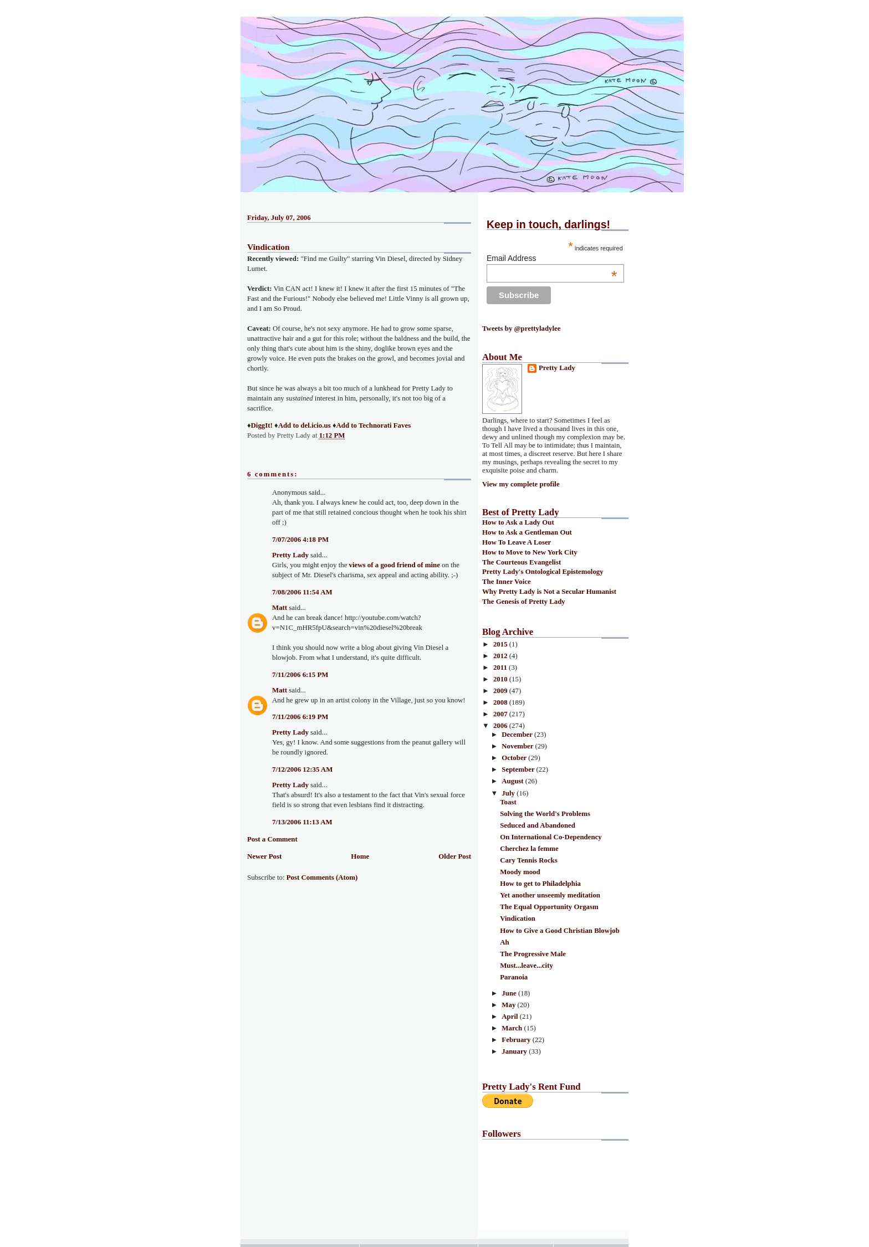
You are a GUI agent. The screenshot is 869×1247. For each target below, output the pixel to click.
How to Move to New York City (529, 552)
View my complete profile (521, 484)
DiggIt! (262, 425)
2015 (501, 644)
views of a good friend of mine (394, 565)
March (513, 1028)
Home (360, 856)
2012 (501, 656)
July (509, 793)
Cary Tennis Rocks (529, 860)
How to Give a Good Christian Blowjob (560, 931)
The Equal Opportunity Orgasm (549, 907)
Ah (504, 942)
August (513, 781)
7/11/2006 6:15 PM (300, 675)
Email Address (552, 258)
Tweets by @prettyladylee (521, 328)
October (515, 758)
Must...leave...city (526, 965)
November (518, 746)
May (509, 1005)
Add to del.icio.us (304, 425)
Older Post (454, 856)
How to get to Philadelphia (540, 883)
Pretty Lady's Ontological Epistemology (543, 572)
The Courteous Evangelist (521, 562)
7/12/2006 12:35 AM (302, 769)
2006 (501, 726)
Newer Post (264, 856)
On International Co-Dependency (551, 837)
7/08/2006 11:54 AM (302, 592)
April (511, 1016)
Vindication (268, 247)
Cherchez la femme (529, 849)
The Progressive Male (533, 954)
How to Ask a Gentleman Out (527, 532)
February (517, 1040)
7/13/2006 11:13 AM (302, 822)
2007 (501, 714)
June (510, 993)
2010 (501, 679)
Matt (279, 608)
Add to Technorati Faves (373, 425)
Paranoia (514, 977)
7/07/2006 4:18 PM (300, 539)
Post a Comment (272, 839)
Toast (508, 802)
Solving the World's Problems (545, 814)
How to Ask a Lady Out (518, 522)
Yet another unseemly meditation (550, 895)
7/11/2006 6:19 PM (300, 717)
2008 (501, 702)
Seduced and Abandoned (537, 825)
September (519, 769)
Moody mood (520, 872)
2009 (501, 691)
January (515, 1051)
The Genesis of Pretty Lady (523, 601)
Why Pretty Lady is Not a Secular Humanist (549, 592)
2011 (501, 667)
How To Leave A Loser (516, 542)
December (518, 734)
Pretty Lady (290, 555)
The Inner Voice (506, 582)
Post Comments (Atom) (322, 877)
